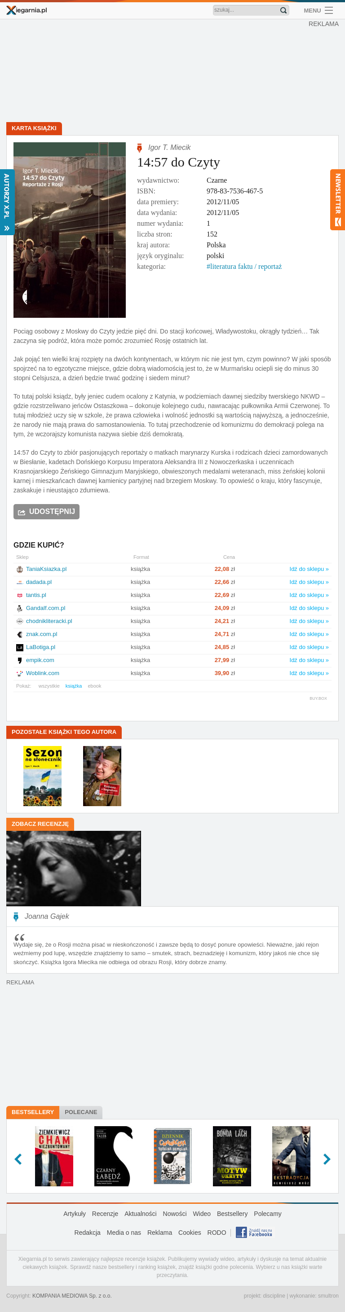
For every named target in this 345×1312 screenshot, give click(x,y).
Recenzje (105, 1213)
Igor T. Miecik (169, 147)
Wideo (202, 1213)
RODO (217, 1232)
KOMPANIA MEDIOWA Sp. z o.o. (72, 1296)
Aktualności (140, 1213)
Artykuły (74, 1213)
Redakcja (88, 1232)
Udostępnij (52, 511)
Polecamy (267, 1213)
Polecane (81, 1112)
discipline (274, 1296)
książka (74, 686)
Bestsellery (33, 1112)
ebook (94, 686)
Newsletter (337, 199)
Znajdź (283, 10)
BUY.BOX (318, 698)
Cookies (189, 1232)
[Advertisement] (174, 72)
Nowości (175, 1213)
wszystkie (49, 686)
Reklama (159, 1232)
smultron (328, 1296)
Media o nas (124, 1232)
